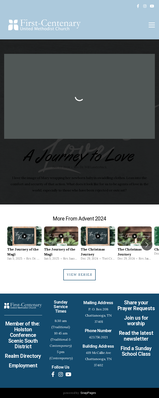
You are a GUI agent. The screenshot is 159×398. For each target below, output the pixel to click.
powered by (79, 393)
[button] (147, 244)
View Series (79, 275)
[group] (24, 244)
